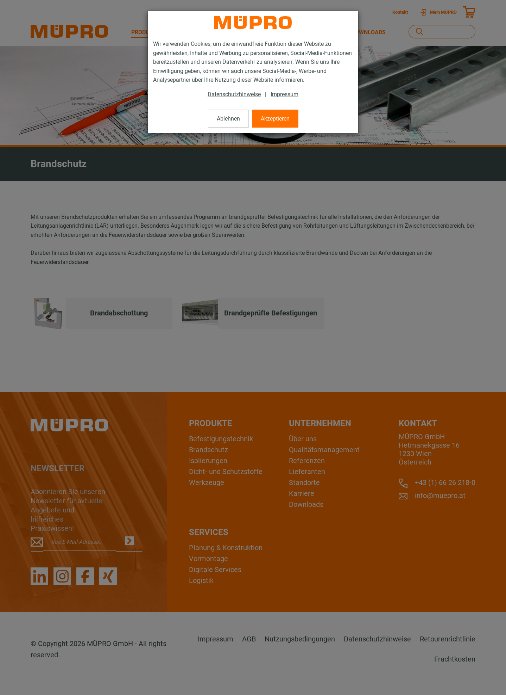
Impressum (284, 94)
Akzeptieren (275, 118)
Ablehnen (228, 118)
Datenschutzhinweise (234, 94)
